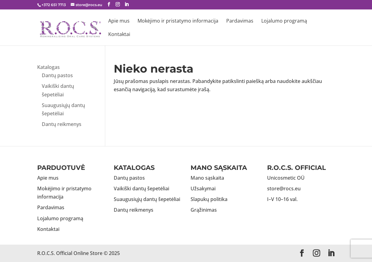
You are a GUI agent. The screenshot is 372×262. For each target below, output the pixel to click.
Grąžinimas (204, 209)
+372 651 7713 (53, 4)
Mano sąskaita (207, 177)
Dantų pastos (57, 75)
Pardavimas (239, 21)
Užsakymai (203, 188)
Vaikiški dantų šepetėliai (141, 188)
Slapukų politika (209, 199)
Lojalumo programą (284, 21)
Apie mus (119, 21)
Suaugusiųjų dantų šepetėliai (147, 199)
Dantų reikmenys (61, 124)
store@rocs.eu (284, 188)
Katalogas (48, 67)
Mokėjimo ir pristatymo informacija (178, 21)
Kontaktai (119, 35)
